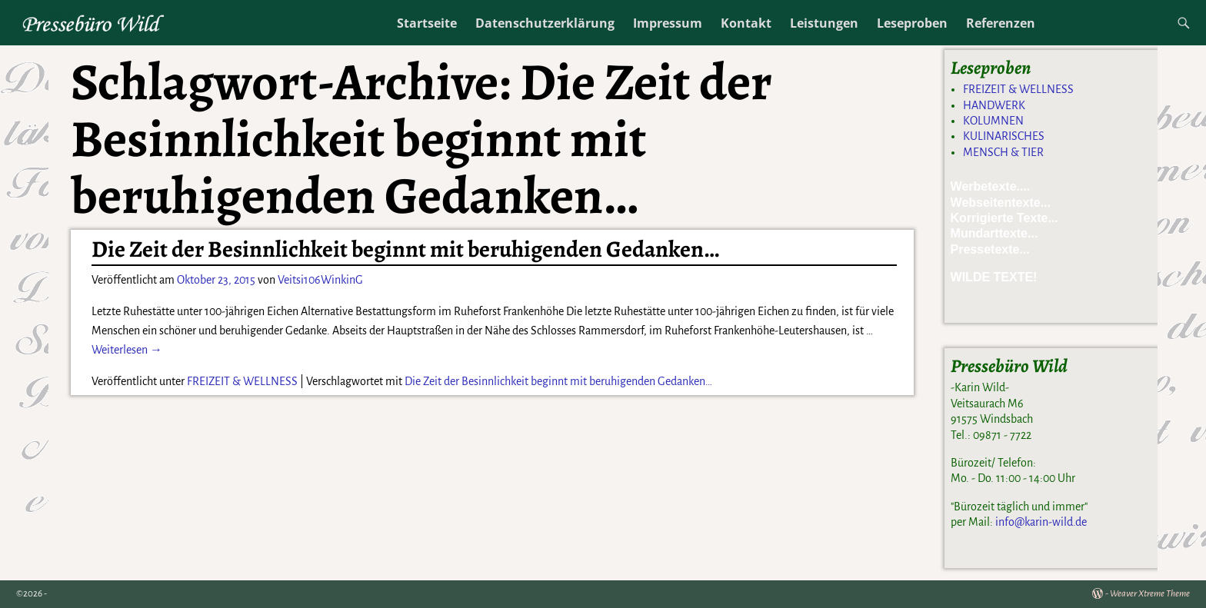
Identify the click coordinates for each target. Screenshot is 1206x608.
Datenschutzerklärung (545, 23)
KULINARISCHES (1003, 136)
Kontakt (746, 23)
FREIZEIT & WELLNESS (242, 381)
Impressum (667, 23)
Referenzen (1000, 23)
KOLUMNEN (993, 121)
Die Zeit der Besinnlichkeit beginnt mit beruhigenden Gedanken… (405, 249)
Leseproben (912, 23)
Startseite (427, 23)
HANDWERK (994, 105)
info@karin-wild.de (1041, 522)
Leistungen (824, 23)
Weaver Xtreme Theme (1150, 594)
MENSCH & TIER (1003, 152)
